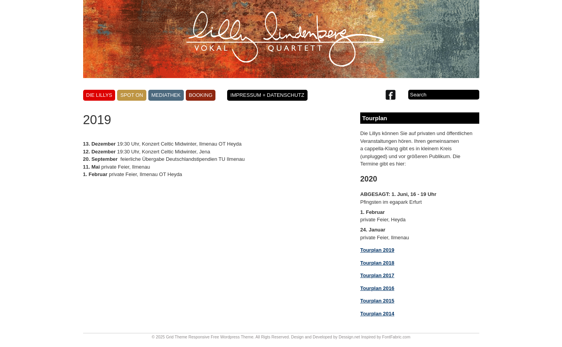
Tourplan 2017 (377, 275)
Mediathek (166, 95)
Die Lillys (99, 95)
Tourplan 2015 (377, 301)
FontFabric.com (396, 337)
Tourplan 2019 (377, 250)
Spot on (131, 95)
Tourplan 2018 (377, 263)
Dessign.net (349, 337)
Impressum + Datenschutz (267, 95)
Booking (201, 95)
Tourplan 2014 (377, 314)
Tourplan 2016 (377, 288)
